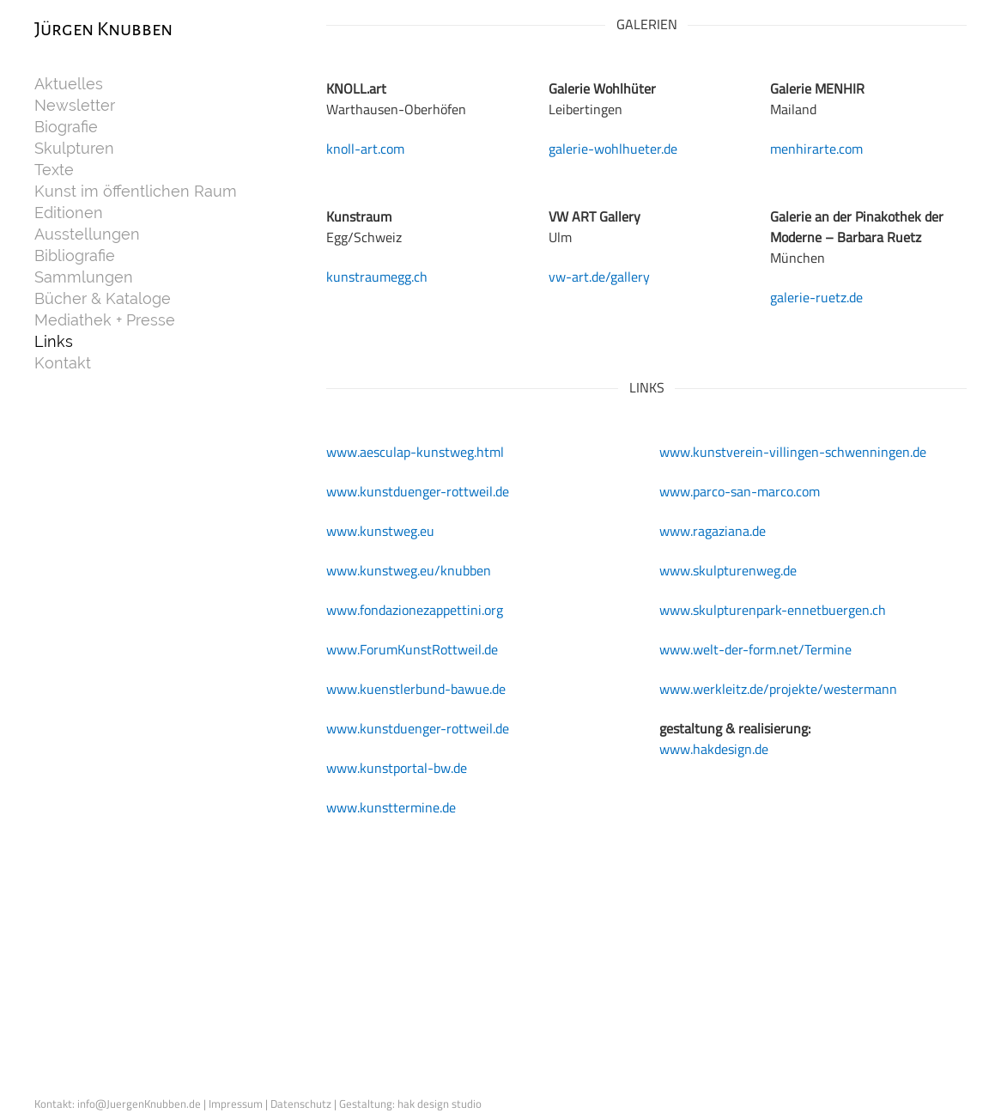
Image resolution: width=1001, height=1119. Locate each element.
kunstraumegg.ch (377, 276)
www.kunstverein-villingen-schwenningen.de (792, 451)
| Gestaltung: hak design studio (408, 1103)
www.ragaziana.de (712, 530)
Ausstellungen (87, 234)
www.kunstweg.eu (380, 530)
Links (53, 342)
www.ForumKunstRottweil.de (412, 649)
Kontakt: (55, 1103)
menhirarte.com (816, 148)
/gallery (627, 276)
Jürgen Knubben (103, 29)
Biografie (66, 127)
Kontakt (62, 363)
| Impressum (234, 1103)
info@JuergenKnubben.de (140, 1103)
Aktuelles (68, 84)
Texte (54, 170)
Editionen (68, 213)
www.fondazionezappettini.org (414, 609)
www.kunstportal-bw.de (396, 767)
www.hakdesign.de (713, 749)
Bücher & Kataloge (102, 299)
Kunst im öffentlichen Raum (135, 191)
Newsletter (74, 105)
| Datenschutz (299, 1103)
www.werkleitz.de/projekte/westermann (778, 688)
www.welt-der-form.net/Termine (755, 649)
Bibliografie (74, 256)
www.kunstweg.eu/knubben (408, 570)
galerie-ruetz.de (816, 297)
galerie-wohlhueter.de (613, 148)
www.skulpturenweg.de (728, 570)
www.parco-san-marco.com (739, 491)
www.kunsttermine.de (391, 807)
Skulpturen (74, 148)
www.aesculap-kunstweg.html (415, 451)
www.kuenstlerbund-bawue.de (416, 688)
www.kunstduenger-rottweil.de (417, 491)
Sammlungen (83, 277)
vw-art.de (577, 276)
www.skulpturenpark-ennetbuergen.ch (772, 609)
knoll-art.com (365, 148)
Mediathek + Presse (104, 320)
